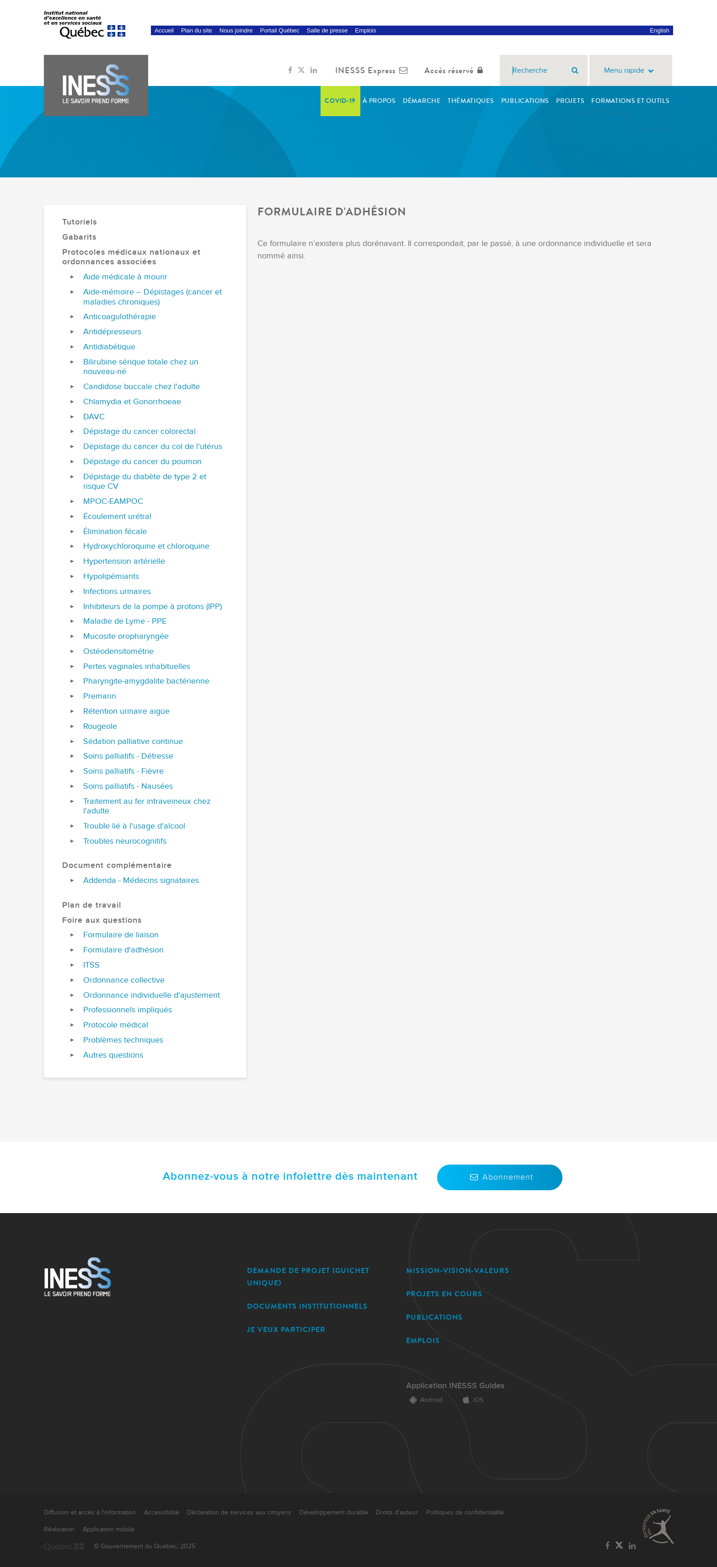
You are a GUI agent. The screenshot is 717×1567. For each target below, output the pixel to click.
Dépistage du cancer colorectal (139, 431)
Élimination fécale (115, 531)
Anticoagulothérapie (119, 316)
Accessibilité (161, 1512)
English (659, 30)
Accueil (164, 30)
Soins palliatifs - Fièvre (123, 771)
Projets (570, 100)
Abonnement (499, 1177)
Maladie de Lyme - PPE (124, 621)
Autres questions (113, 1055)
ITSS (91, 965)
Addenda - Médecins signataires (141, 880)
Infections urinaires (117, 591)
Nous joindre (236, 30)
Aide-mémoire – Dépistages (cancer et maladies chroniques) (152, 297)
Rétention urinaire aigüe (126, 711)
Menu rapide (631, 70)
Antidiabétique (109, 347)
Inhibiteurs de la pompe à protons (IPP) (152, 606)
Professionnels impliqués (127, 1010)
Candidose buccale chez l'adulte (141, 386)
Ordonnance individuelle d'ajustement (151, 995)
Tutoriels (79, 222)
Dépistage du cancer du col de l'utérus (152, 446)
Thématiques (471, 100)
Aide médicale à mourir (125, 277)
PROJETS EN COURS (444, 1294)
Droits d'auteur (397, 1512)
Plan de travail (91, 905)
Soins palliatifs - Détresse (128, 756)
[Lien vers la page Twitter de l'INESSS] (301, 70)
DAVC (94, 417)
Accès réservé (455, 70)
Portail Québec (280, 30)
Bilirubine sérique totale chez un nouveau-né (140, 367)
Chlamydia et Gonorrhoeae (132, 401)
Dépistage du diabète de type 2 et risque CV (144, 482)
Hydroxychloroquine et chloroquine (146, 546)
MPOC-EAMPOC (113, 501)
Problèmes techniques (123, 1040)
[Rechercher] (575, 70)
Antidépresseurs (112, 332)
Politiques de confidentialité (465, 1512)
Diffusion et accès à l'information (90, 1512)
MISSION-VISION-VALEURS (457, 1270)
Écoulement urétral (117, 516)
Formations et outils (630, 100)
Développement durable (334, 1512)
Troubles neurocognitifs (124, 841)
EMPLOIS (423, 1340)
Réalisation (59, 1529)
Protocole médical (115, 1025)
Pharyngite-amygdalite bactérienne (146, 681)
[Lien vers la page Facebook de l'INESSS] (290, 70)
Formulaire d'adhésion (123, 950)
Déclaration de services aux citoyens (239, 1512)
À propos (379, 100)
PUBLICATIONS (434, 1317)
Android (424, 1400)
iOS (471, 1400)
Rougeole (100, 726)
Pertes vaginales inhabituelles (136, 666)
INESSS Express (373, 70)
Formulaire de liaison (121, 935)
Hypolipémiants (111, 576)
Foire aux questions (102, 920)
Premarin (99, 696)
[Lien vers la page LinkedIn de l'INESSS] (314, 70)
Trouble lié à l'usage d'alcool (134, 826)
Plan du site (196, 30)
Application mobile (108, 1529)
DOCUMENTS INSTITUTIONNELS (307, 1306)
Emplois (365, 30)
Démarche (422, 100)
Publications (525, 100)
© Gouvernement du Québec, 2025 (144, 1546)
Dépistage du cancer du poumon (142, 461)
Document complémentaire (117, 865)
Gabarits (79, 237)
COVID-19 (340, 100)
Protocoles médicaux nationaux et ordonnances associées (131, 257)
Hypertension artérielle (124, 561)
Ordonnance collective (124, 980)
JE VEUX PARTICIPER (286, 1329)
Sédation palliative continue (133, 741)
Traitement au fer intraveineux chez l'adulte (146, 806)
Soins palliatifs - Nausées (128, 786)
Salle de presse (327, 30)
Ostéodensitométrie (118, 651)
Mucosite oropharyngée (126, 636)
